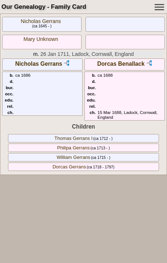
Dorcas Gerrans (69, 166)
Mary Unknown (41, 39)
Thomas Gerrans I (74, 138)
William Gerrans (73, 157)
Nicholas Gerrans (41, 21)
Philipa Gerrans (73, 147)
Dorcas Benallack (120, 64)
